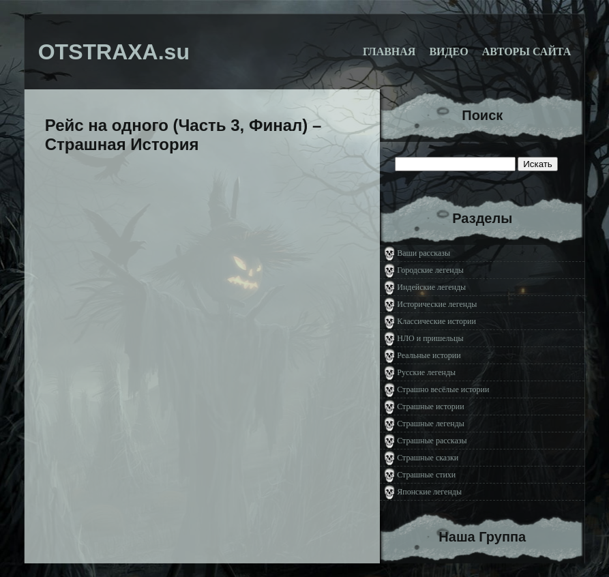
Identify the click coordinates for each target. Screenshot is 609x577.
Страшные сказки (427, 457)
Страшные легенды (430, 423)
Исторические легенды (437, 304)
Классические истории (436, 321)
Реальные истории (428, 355)
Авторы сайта (526, 51)
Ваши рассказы (423, 253)
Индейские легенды (431, 287)
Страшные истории (430, 406)
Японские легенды (429, 492)
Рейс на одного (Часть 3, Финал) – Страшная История (183, 134)
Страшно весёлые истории (443, 389)
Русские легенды (426, 372)
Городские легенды (430, 270)
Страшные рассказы (431, 440)
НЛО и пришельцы (430, 338)
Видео (448, 51)
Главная (389, 51)
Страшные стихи (426, 474)
